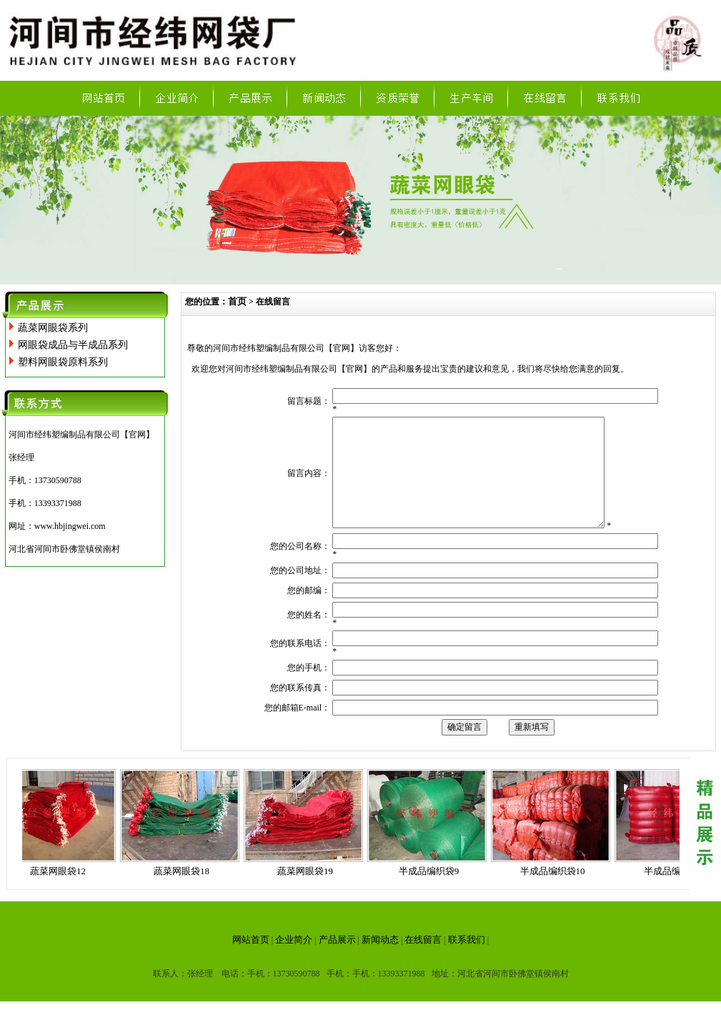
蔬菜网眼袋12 (61, 892)
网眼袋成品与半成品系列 (73, 345)
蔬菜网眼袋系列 (53, 327)
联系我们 (466, 961)
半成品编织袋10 (555, 892)
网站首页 (250, 961)
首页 (237, 301)
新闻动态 (380, 961)
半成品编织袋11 (679, 892)
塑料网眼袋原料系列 (63, 362)
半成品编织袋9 (432, 892)
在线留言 (423, 961)
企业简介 (293, 961)
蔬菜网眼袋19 (308, 892)
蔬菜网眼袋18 (184, 892)
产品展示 (337, 961)
